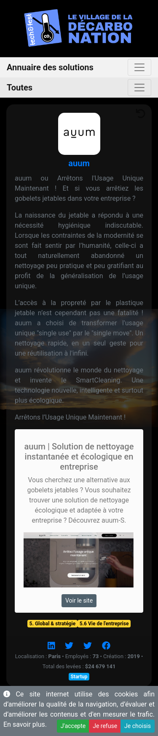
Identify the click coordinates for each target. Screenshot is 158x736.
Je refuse (105, 726)
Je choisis (137, 726)
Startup (78, 677)
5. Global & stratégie (52, 624)
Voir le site (79, 600)
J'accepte (73, 726)
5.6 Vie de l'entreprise (104, 624)
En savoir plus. (25, 724)
